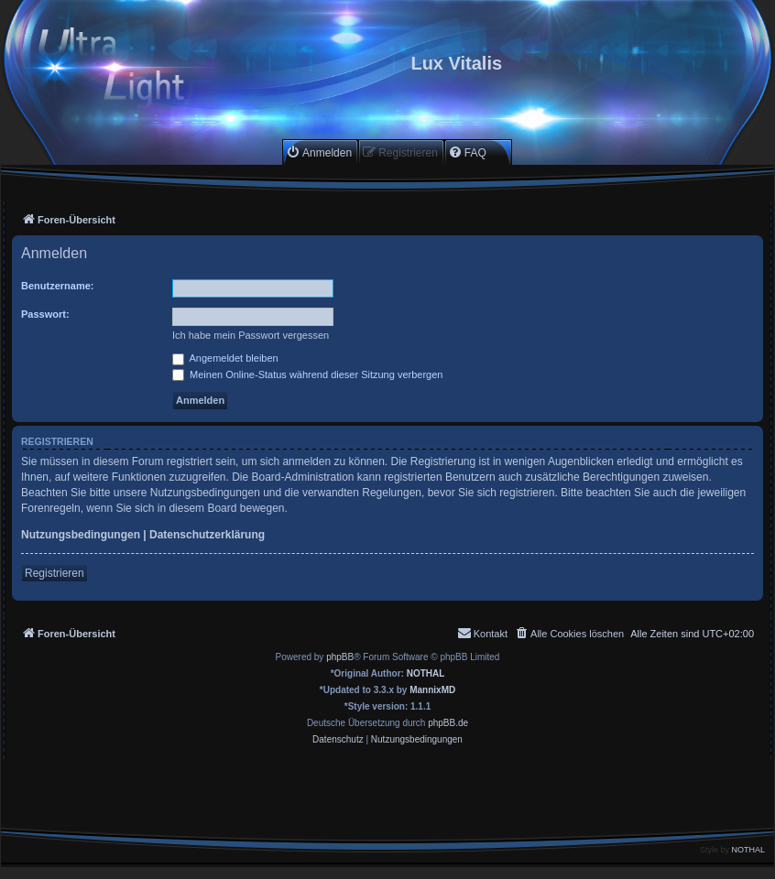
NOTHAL (426, 673)
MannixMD (432, 690)
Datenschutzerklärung (207, 534)
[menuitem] (319, 152)
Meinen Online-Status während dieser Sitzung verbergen (307, 374)
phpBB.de (448, 723)
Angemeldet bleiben (225, 358)
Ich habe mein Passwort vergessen (250, 335)
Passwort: (45, 314)
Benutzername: (57, 285)
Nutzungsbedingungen (80, 534)
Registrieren (54, 573)
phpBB (340, 657)
